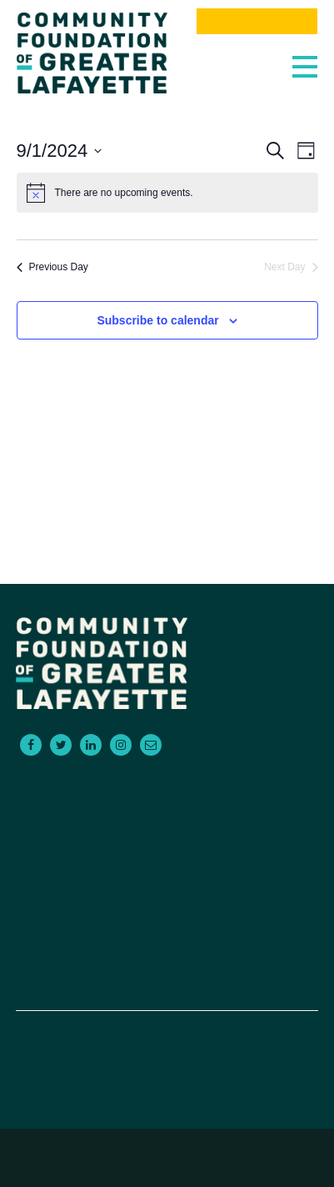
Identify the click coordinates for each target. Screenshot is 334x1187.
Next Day (290, 267)
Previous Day (52, 267)
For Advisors (167, 823)
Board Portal (167, 983)
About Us (167, 903)
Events (167, 923)
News (167, 943)
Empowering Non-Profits (167, 863)
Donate (167, 963)
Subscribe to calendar (157, 320)
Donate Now (256, 21)
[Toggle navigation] (300, 62)
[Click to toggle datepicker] (59, 150)
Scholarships (167, 843)
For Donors (167, 783)
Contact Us (167, 883)
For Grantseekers (167, 803)
